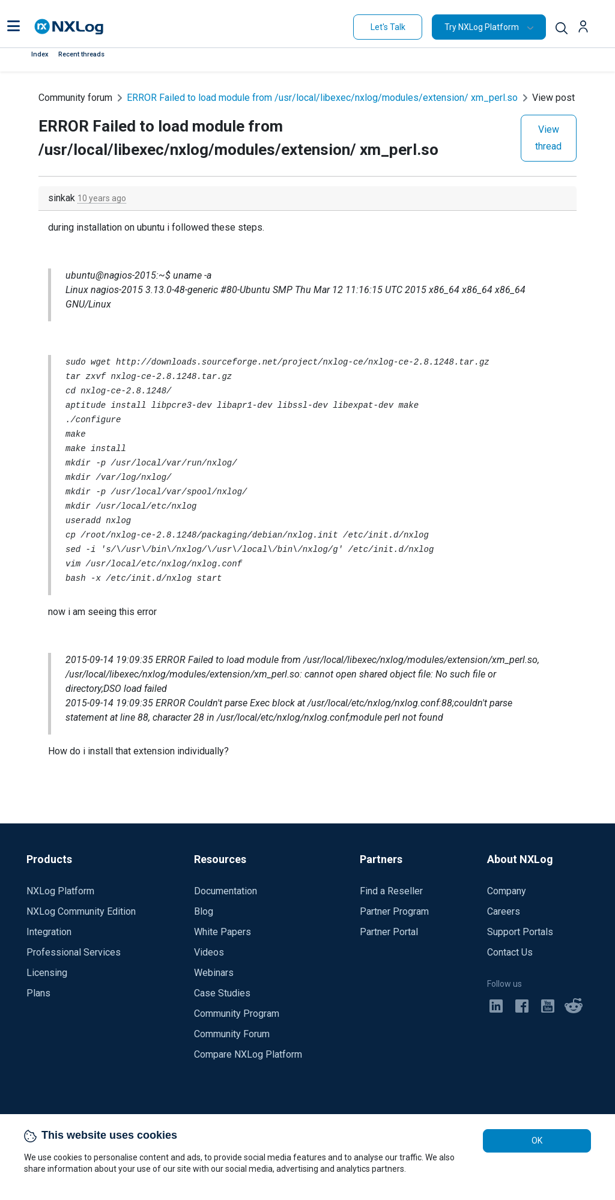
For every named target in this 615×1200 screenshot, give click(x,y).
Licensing (46, 972)
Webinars (214, 972)
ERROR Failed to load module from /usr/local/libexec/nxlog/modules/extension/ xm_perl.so (322, 97)
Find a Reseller (391, 891)
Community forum (75, 97)
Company (506, 891)
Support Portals (520, 932)
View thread (548, 138)
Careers (503, 911)
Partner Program (394, 911)
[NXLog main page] (69, 26)
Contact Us (510, 952)
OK (537, 1140)
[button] (13, 27)
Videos (209, 952)
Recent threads (81, 54)
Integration (48, 932)
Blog (203, 911)
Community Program (236, 1013)
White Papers (222, 932)
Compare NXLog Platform (248, 1054)
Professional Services (73, 952)
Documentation (225, 891)
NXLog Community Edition (81, 911)
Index (40, 54)
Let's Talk (388, 27)
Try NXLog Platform (481, 27)
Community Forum (232, 1034)
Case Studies (222, 993)
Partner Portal (389, 932)
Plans (38, 993)
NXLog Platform (60, 891)
